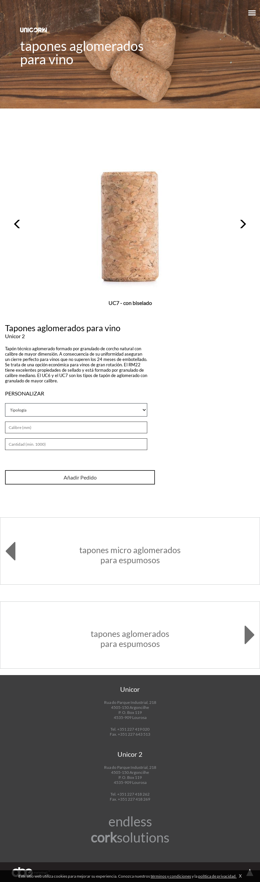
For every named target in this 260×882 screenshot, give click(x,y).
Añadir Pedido (80, 477)
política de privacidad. (217, 876)
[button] (17, 224)
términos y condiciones (171, 876)
